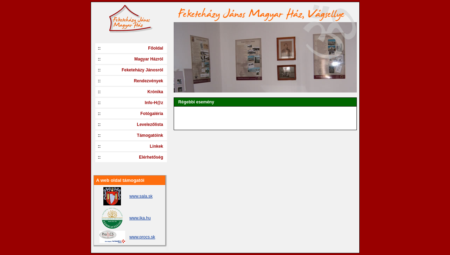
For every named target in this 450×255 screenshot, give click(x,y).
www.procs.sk (142, 237)
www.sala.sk (141, 196)
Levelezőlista (150, 124)
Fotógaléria (151, 113)
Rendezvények (148, 80)
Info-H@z (154, 102)
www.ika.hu (140, 218)
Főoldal (155, 48)
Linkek (156, 146)
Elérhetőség (151, 157)
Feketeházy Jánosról (142, 70)
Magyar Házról (148, 59)
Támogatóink (150, 135)
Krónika (155, 91)
